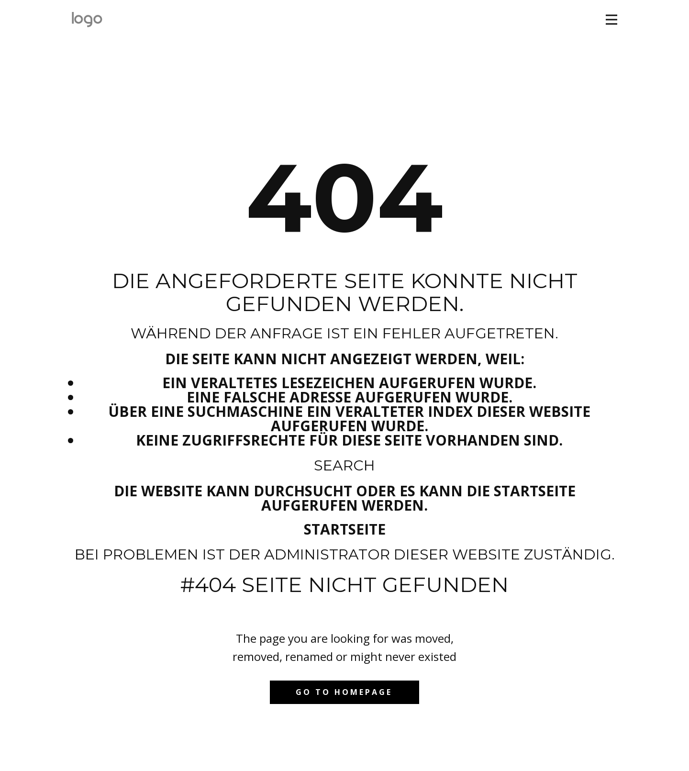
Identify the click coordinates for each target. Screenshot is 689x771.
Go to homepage (344, 692)
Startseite (345, 529)
